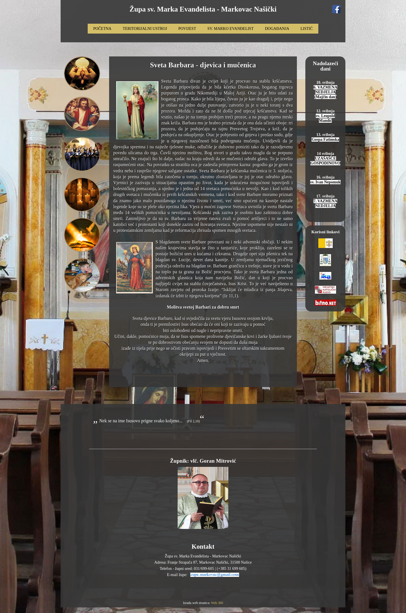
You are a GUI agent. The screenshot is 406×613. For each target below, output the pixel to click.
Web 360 (217, 603)
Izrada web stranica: (197, 603)
